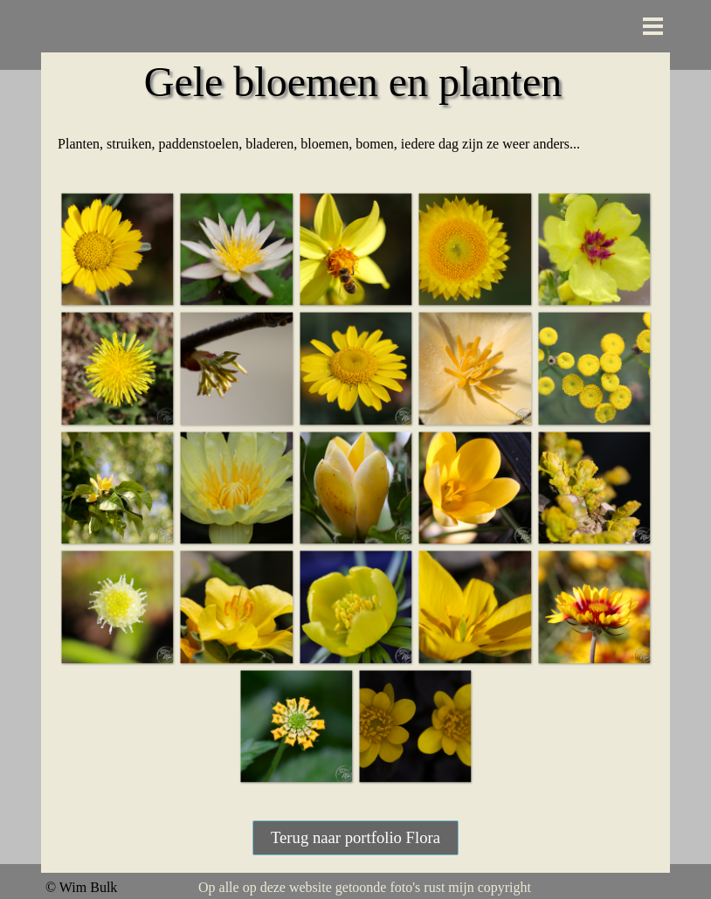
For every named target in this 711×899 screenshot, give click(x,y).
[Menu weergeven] (653, 25)
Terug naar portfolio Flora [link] (355, 837)
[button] (117, 249)
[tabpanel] (355, 144)
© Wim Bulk (81, 887)
